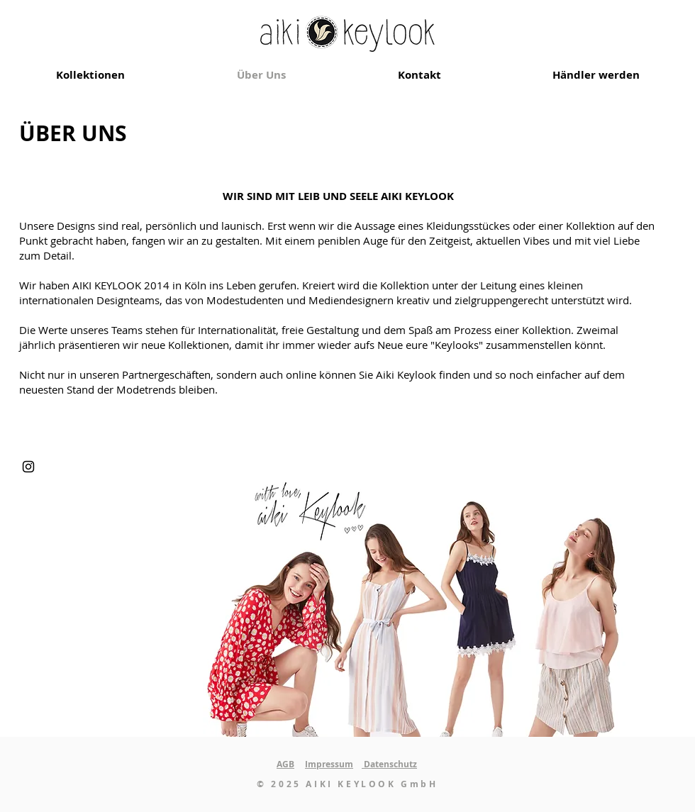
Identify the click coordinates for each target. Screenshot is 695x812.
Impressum (329, 764)
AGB (285, 764)
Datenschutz (389, 764)
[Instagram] (28, 466)
